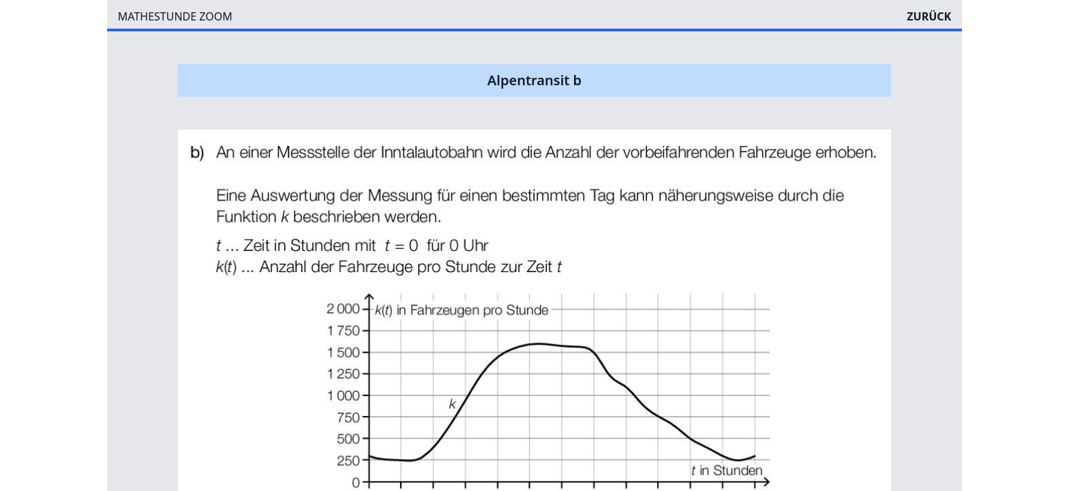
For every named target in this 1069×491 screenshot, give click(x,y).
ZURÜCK (929, 16)
